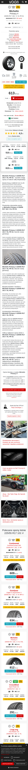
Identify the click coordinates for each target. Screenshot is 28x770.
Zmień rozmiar (8, 27)
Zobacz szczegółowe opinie (14, 139)
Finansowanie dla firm (11, 579)
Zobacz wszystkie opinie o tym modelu (14, 389)
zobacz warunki (19, 111)
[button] (14, 767)
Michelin (17, 34)
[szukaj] (23, 2)
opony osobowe (15, 40)
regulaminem (13, 397)
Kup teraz (19, 576)
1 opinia (19, 552)
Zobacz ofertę (18, 152)
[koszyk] (26, 2)
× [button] (26, 745)
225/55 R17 (16, 35)
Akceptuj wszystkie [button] (7, 763)
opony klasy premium (15, 39)
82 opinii (19, 18)
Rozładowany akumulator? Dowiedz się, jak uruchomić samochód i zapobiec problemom (13, 442)
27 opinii (19, 599)
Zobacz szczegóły (10, 576)
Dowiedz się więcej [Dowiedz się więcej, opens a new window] (5, 754)
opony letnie (16, 37)
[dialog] (14, 757)
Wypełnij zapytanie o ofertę (14, 416)
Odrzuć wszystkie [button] (20, 763)
